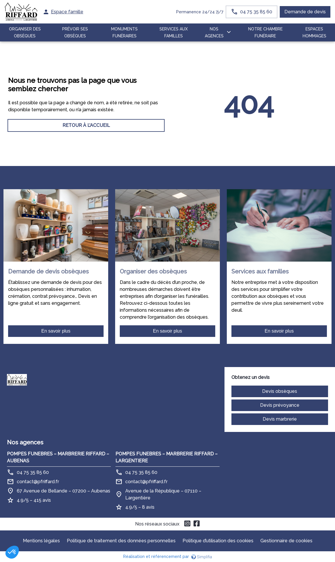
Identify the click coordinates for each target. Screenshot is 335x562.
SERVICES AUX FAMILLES (173, 32)
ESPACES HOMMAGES (314, 32)
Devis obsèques (279, 391)
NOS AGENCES (214, 32)
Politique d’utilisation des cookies (218, 540)
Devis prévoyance (279, 405)
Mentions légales (41, 540)
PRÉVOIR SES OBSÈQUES (75, 32)
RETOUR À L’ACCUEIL (86, 125)
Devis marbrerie (280, 419)
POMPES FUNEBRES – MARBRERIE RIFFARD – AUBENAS (58, 457)
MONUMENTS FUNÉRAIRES (124, 32)
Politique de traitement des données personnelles (121, 540)
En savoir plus (56, 331)
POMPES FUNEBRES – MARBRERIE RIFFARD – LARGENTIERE (166, 457)
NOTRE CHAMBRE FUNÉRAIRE (265, 32)
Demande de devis (305, 11)
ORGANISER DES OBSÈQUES (25, 32)
